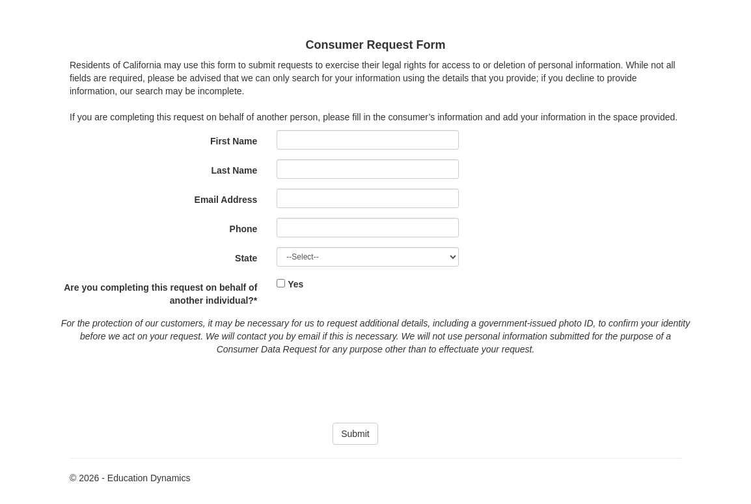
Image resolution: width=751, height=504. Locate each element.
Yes (295, 284)
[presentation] (375, 387)
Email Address (226, 199)
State (246, 258)
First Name (233, 141)
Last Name (235, 170)
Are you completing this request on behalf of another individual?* (160, 294)
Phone (244, 229)
